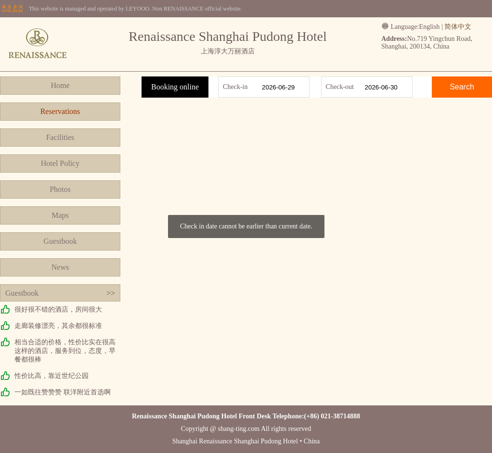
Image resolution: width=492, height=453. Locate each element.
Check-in (235, 86)
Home (60, 85)
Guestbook (60, 241)
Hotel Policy (60, 163)
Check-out (340, 86)
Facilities (60, 137)
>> (110, 293)
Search (462, 87)
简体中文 (457, 26)
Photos (60, 189)
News (60, 267)
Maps (60, 215)
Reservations (60, 111)
